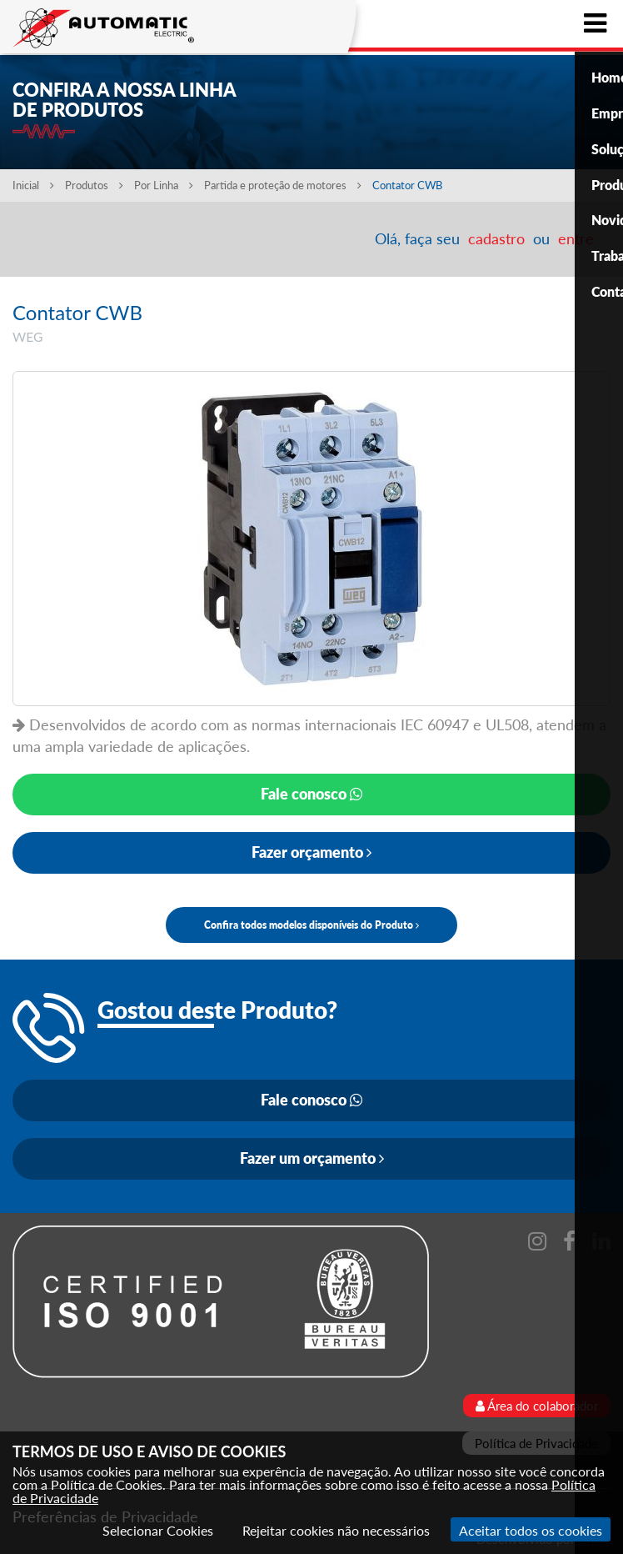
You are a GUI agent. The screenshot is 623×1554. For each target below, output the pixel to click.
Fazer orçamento (311, 852)
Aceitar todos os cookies (530, 1530)
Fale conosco (311, 794)
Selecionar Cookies (157, 1530)
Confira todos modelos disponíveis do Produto (311, 925)
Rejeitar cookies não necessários (336, 1530)
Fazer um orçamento (312, 1158)
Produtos (94, 185)
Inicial (33, 185)
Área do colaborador (537, 1405)
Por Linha (163, 185)
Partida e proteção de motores (284, 185)
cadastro (496, 238)
